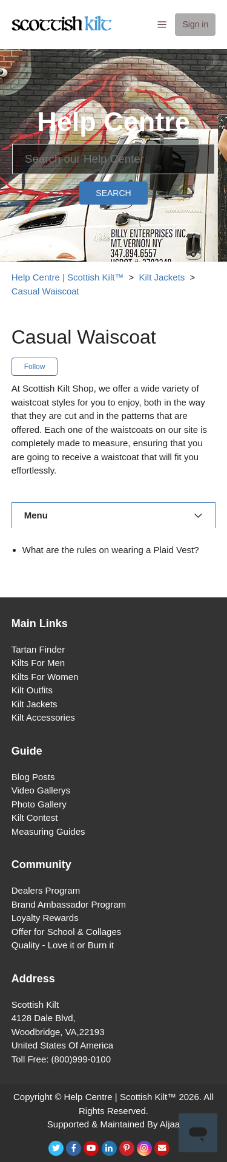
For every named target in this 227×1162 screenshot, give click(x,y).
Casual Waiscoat (45, 291)
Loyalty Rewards (45, 917)
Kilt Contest (35, 817)
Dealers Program (46, 890)
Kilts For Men (38, 662)
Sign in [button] (195, 24)
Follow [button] (34, 366)
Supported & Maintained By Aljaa (113, 1124)
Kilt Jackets (162, 277)
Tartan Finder (38, 649)
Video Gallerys (41, 790)
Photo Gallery (39, 804)
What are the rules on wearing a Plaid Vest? (110, 550)
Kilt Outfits (32, 690)
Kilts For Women (45, 676)
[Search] (113, 159)
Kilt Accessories (43, 717)
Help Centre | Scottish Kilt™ (68, 277)
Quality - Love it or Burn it (63, 945)
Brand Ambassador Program (69, 904)
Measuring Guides (48, 831)
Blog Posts (33, 777)
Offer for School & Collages (66, 931)
